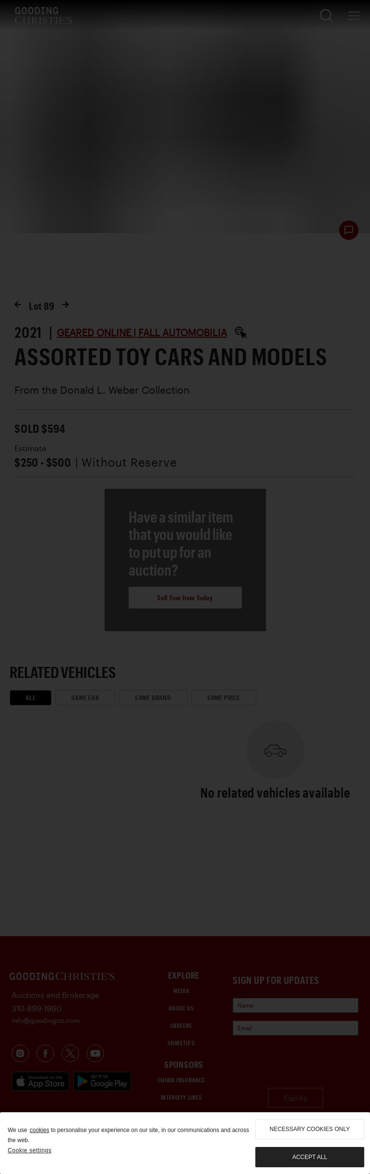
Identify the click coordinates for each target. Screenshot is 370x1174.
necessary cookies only (310, 1129)
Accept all (309, 1157)
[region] (185, 1143)
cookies (39, 1130)
